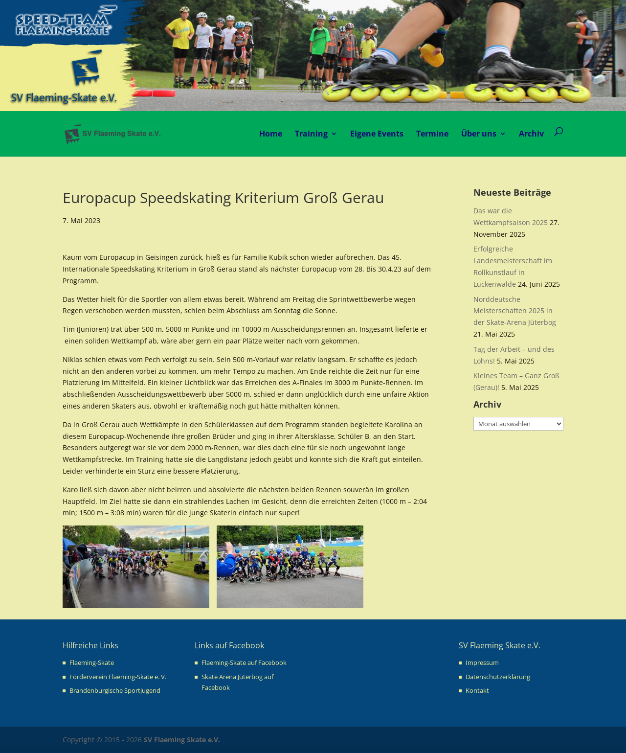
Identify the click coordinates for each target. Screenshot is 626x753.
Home (270, 133)
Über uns (478, 133)
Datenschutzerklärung (498, 676)
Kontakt (477, 690)
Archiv (531, 133)
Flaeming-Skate (91, 662)
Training (311, 133)
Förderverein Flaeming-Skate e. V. (117, 676)
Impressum (482, 662)
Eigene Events (376, 133)
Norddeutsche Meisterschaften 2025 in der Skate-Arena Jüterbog (514, 311)
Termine (432, 133)
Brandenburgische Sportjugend (114, 690)
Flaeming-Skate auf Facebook (244, 662)
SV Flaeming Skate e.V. (182, 739)
